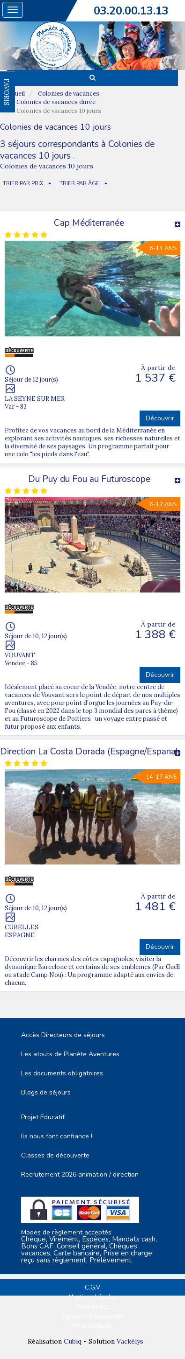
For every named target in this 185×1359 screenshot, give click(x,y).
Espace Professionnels (92, 1316)
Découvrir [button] (160, 418)
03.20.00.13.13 (131, 10)
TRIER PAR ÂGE (79, 183)
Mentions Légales (92, 1297)
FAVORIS (6, 91)
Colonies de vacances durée (56, 102)
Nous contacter (92, 1326)
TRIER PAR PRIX (23, 183)
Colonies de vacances (68, 94)
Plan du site (93, 1307)
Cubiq (72, 1341)
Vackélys (130, 1341)
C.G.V (92, 1287)
